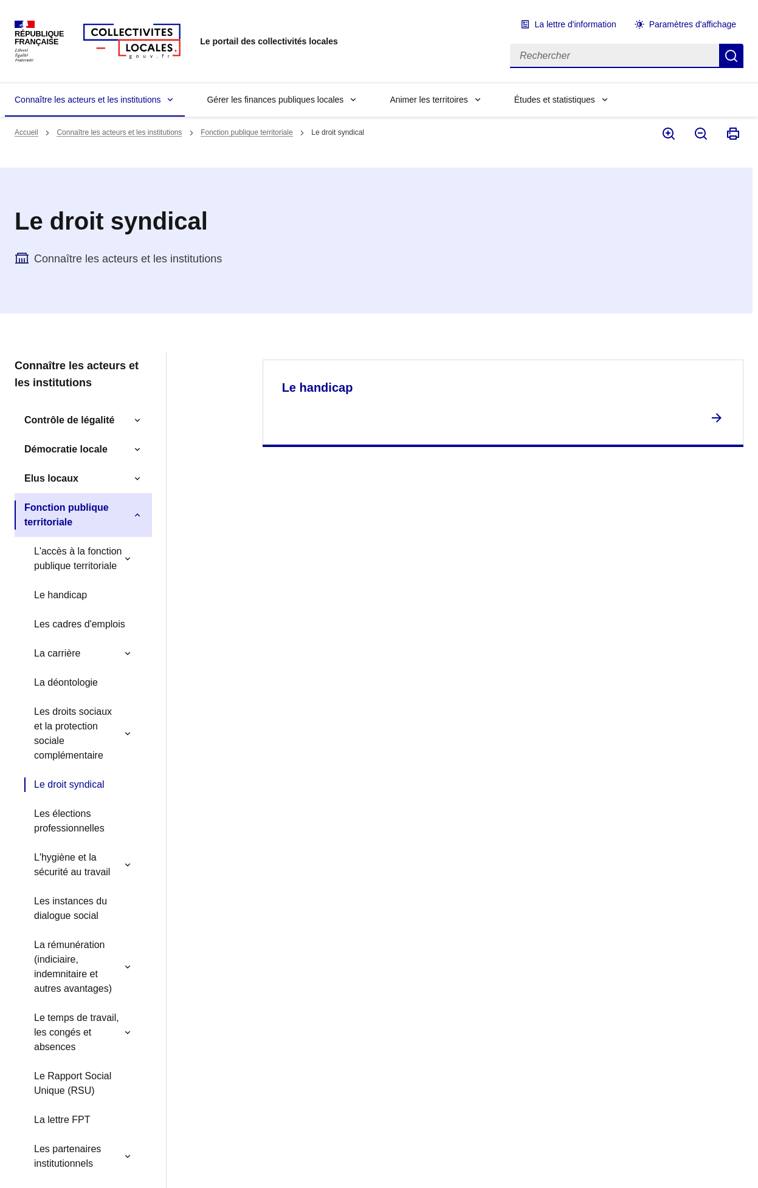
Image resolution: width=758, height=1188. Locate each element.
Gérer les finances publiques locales (275, 99)
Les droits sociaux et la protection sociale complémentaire (73, 733)
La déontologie (66, 682)
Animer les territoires (428, 99)
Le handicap (60, 595)
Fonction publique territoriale (246, 132)
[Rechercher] (614, 56)
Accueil (26, 132)
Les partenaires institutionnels (67, 1156)
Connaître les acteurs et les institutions (87, 99)
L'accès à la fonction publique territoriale (78, 558)
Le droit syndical (69, 784)
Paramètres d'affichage (692, 24)
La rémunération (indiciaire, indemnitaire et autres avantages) (73, 967)
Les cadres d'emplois (79, 624)
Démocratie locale (66, 449)
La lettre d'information (575, 24)
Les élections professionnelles (69, 820)
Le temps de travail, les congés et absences (76, 1032)
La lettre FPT (62, 1120)
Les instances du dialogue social (70, 908)
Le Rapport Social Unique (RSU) (72, 1083)
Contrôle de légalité (69, 420)
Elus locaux (51, 478)
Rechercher (731, 56)
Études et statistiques (554, 99)
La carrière (57, 653)
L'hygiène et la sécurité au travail (72, 864)
